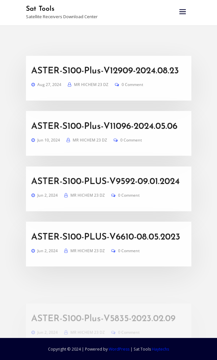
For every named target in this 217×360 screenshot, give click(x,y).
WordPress (119, 349)
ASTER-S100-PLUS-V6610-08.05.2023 (105, 248)
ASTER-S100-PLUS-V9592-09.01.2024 (105, 193)
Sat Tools (40, 9)
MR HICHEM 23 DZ (91, 96)
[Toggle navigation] (182, 12)
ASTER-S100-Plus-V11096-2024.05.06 (104, 138)
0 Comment (132, 96)
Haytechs (160, 349)
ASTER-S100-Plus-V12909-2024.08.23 (105, 82)
